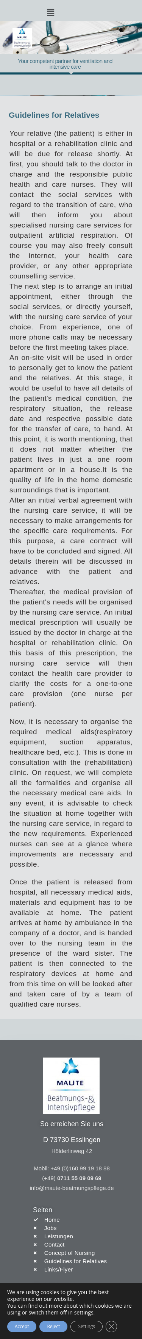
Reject (53, 1326)
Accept (22, 1326)
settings (84, 1312)
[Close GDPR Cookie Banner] (111, 1326)
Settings (86, 1326)
